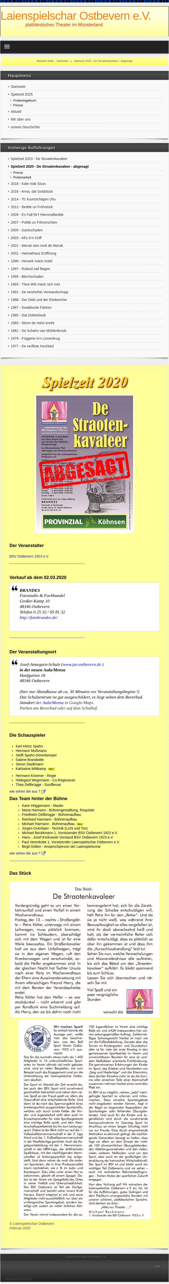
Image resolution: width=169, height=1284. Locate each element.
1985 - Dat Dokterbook (28, 315)
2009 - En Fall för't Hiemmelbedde (37, 215)
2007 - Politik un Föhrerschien (34, 222)
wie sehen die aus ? (27, 791)
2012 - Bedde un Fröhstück (32, 207)
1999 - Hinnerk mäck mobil (31, 261)
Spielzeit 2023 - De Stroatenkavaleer (39, 159)
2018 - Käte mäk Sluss (28, 184)
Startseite (18, 87)
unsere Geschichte (25, 127)
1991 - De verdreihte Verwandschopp (39, 292)
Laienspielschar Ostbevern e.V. (75, 15)
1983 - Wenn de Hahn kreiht (32, 323)
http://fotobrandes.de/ (38, 617)
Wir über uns (20, 119)
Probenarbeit (22, 177)
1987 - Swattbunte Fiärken (31, 307)
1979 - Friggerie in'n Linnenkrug (35, 338)
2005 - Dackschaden (27, 230)
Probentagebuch (24, 100)
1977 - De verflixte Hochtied (32, 346)
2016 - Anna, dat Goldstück (32, 191)
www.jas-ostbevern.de (82, 664)
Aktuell (16, 112)
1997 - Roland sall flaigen (30, 269)
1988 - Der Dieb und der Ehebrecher (39, 300)
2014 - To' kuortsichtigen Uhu (33, 199)
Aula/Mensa (54, 702)
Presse (18, 105)
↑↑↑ (157, 1267)
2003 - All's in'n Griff (26, 238)
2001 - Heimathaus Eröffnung (33, 253)
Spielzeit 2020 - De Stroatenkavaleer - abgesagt (50, 166)
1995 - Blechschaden (27, 277)
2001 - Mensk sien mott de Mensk (37, 246)
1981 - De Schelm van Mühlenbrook (38, 331)
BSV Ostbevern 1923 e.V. (29, 556)
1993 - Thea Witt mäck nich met (35, 284)
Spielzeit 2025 (22, 94)
